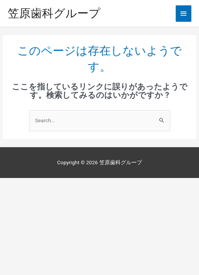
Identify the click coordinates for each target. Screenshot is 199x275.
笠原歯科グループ (54, 13)
